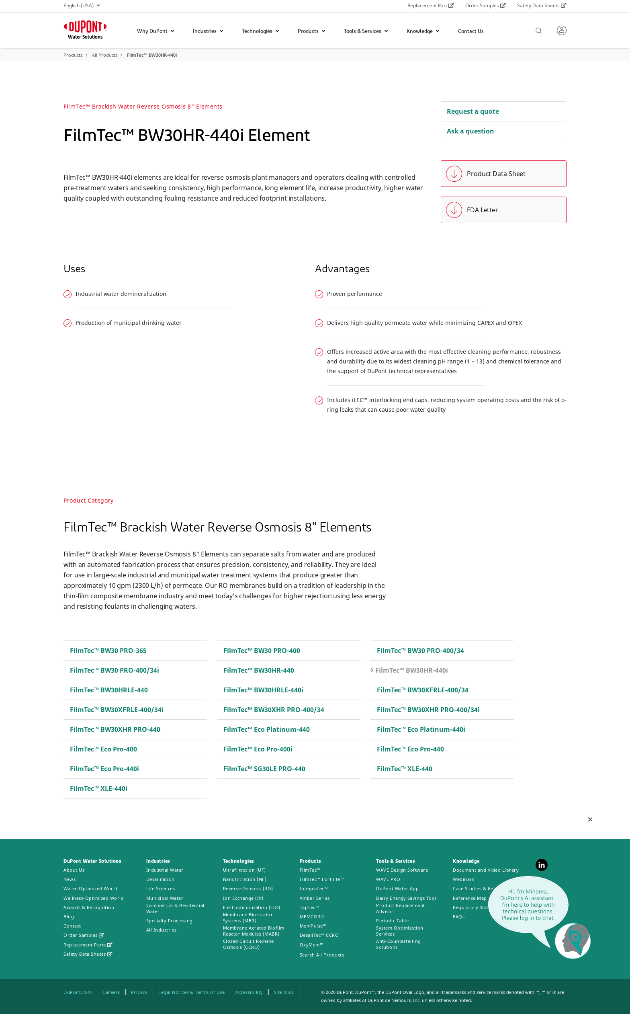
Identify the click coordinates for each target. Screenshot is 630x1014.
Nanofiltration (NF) (245, 879)
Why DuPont (155, 31)
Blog (68, 916)
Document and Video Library (486, 870)
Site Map (284, 992)
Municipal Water (165, 898)
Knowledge (423, 31)
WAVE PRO (388, 879)
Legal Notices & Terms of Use (191, 992)
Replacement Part (430, 5)
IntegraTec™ (314, 888)
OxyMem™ (312, 945)
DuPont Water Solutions (92, 861)
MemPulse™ (313, 926)
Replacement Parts (87, 945)
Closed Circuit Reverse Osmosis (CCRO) (248, 944)
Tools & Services (366, 31)
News (69, 879)
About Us (73, 870)
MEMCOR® (312, 916)
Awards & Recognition (88, 907)
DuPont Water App (397, 888)
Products (311, 31)
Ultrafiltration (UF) (244, 870)
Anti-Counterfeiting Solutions (398, 944)
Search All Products (322, 955)
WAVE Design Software (402, 870)
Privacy (139, 992)
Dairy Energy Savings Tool (406, 898)
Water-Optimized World (90, 888)
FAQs (458, 916)
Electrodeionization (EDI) (251, 907)
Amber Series (315, 898)
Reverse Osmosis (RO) (248, 888)
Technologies (260, 31)
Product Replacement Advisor (400, 908)
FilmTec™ (310, 870)
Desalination (160, 879)
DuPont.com (77, 992)
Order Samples (485, 5)
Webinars (463, 879)
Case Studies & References (483, 888)
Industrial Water (165, 870)
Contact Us (471, 31)
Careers (111, 992)
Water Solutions (85, 37)
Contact (72, 926)
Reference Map (470, 898)
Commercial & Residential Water (175, 908)
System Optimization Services (399, 931)
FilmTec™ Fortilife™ (322, 879)
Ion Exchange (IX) (243, 898)
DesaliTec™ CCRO (319, 935)
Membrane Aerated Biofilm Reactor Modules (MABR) (253, 931)
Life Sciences (160, 888)
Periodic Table (392, 921)
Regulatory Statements (479, 907)
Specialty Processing (169, 921)
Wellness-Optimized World (93, 898)
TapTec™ (309, 907)
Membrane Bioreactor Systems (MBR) (248, 917)
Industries (208, 31)
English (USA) (81, 5)
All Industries (161, 930)
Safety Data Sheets (542, 5)
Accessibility (249, 992)
